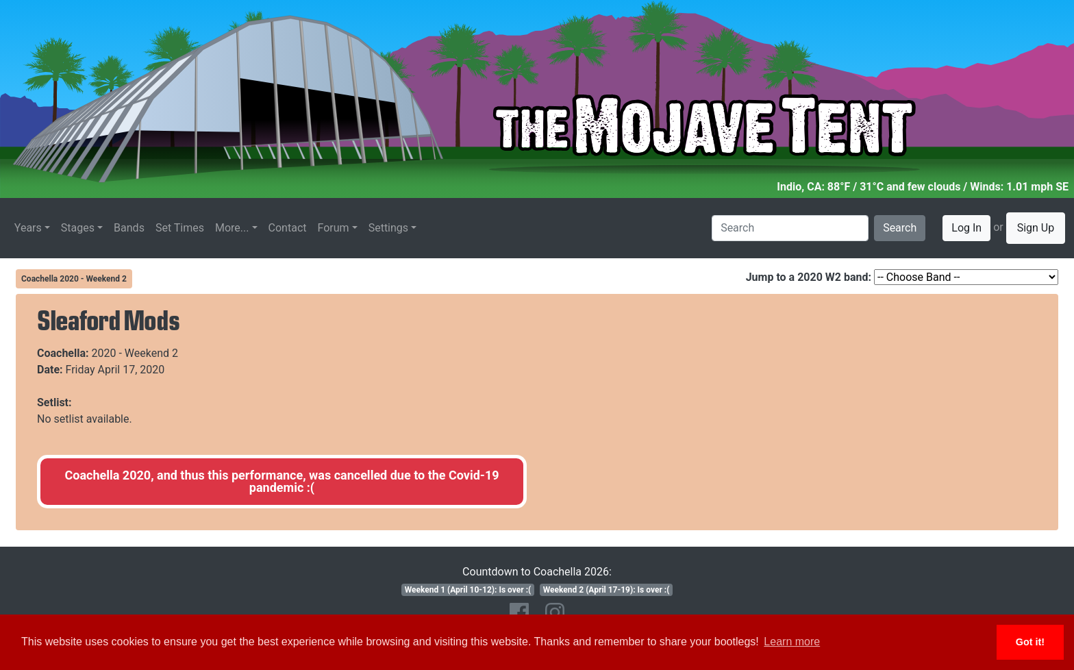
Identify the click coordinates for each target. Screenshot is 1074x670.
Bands (129, 227)
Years (28, 227)
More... (232, 227)
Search (899, 227)
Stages (78, 227)
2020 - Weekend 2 (135, 353)
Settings (388, 227)
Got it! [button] (1030, 641)
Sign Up (1036, 227)
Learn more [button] (792, 641)
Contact (287, 227)
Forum (333, 227)
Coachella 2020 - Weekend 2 (74, 279)
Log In (966, 227)
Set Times (179, 227)
